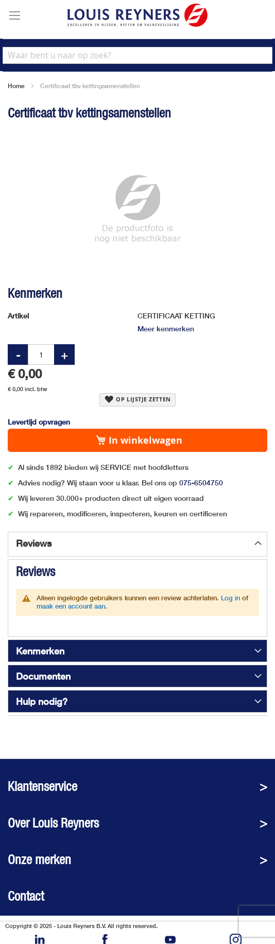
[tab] (137, 544)
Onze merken (39, 860)
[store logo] (137, 15)
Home (16, 86)
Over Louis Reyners (53, 823)
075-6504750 (201, 482)
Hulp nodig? (41, 701)
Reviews (33, 543)
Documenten (43, 676)
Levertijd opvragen (39, 421)
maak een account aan (71, 606)
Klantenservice (42, 787)
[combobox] (137, 55)
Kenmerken (40, 650)
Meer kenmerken (166, 328)
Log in (230, 598)
